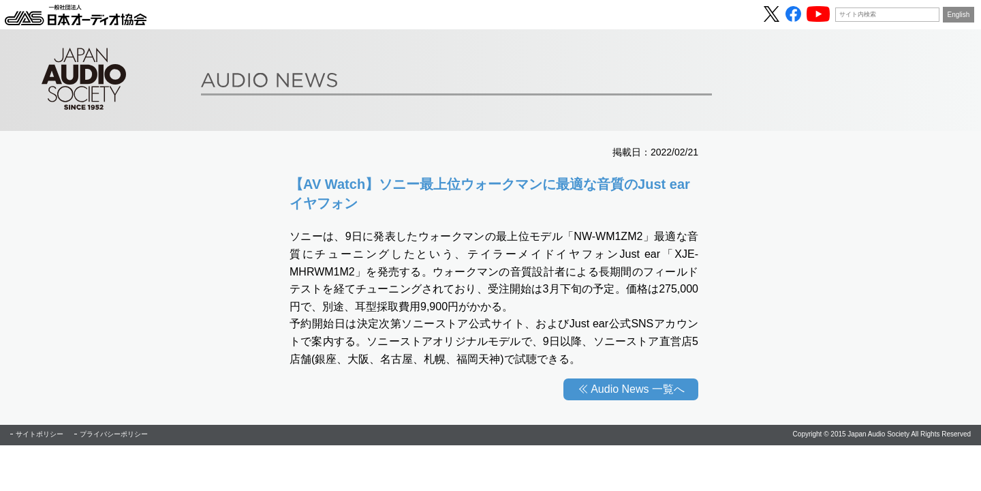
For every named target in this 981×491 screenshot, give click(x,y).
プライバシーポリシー (114, 434)
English (959, 14)
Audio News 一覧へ (638, 389)
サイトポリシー (39, 434)
